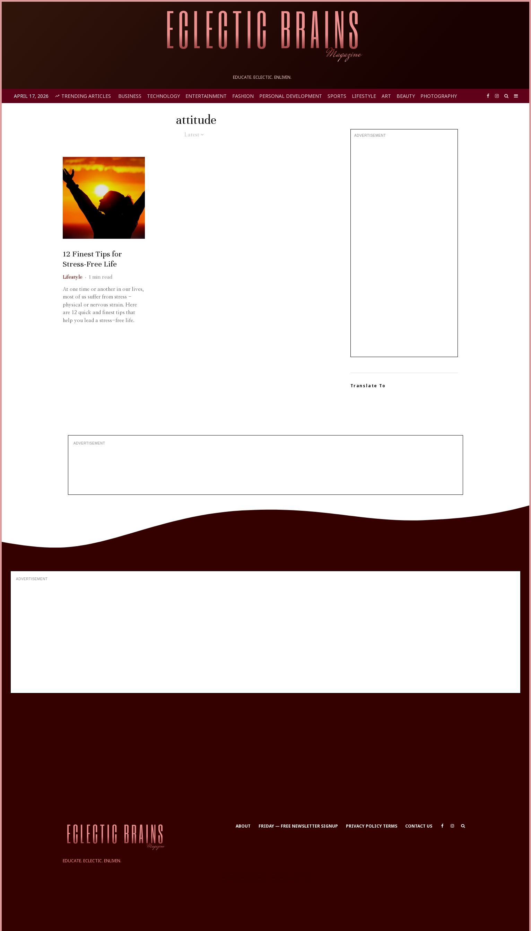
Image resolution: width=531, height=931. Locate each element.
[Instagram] (497, 96)
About (243, 826)
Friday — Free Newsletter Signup (298, 826)
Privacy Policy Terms (371, 826)
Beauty (406, 96)
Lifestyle (364, 96)
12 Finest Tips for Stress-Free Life (92, 273)
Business (129, 96)
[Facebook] (488, 96)
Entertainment (206, 96)
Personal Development (290, 96)
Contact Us (418, 826)
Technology (163, 96)
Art (386, 96)
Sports (337, 96)
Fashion (243, 96)
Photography (438, 96)
